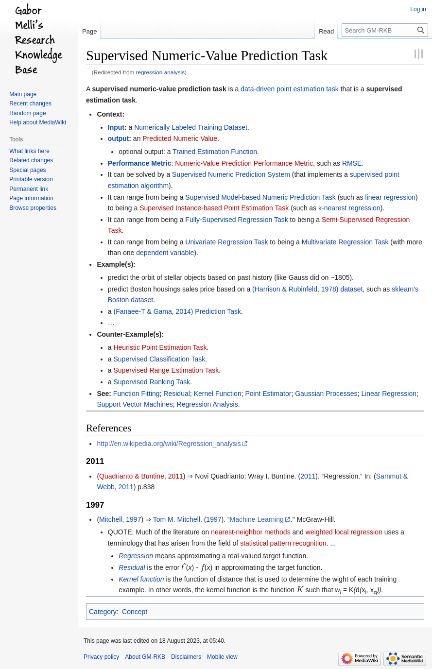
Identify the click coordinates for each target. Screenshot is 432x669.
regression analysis (160, 72)
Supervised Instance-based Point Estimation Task (214, 208)
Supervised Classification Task (159, 359)
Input (116, 127)
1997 (213, 519)
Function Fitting (136, 393)
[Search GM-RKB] (385, 30)
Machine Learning (257, 519)
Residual (176, 393)
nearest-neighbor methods (250, 532)
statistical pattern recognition (283, 543)
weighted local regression (344, 532)
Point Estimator (268, 393)
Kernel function (141, 579)
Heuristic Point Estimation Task (160, 347)
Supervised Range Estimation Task (166, 370)
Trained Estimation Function (215, 151)
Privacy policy (101, 656)
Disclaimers (186, 656)
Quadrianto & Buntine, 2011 (141, 476)
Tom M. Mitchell (176, 519)
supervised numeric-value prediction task (159, 89)
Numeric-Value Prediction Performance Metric (244, 163)
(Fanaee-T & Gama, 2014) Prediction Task (177, 311)
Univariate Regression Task (226, 242)
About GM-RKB (145, 656)
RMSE (352, 163)
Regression (136, 556)
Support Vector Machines (135, 404)
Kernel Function (218, 393)
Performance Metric (140, 163)
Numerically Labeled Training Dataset (190, 127)
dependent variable (165, 253)
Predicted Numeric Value (179, 138)
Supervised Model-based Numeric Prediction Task (260, 197)
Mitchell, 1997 (120, 519)
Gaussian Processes (326, 393)
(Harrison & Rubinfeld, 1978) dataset (307, 289)
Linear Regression (388, 393)
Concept (134, 612)
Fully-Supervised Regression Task (236, 219)
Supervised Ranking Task (151, 382)
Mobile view (222, 656)
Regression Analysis (207, 404)
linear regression (390, 197)
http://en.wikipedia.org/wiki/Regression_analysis (169, 443)
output (118, 138)
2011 (307, 476)
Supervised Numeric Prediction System (231, 174)
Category (103, 612)
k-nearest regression (349, 208)
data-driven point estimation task (290, 89)
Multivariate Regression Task (345, 242)
